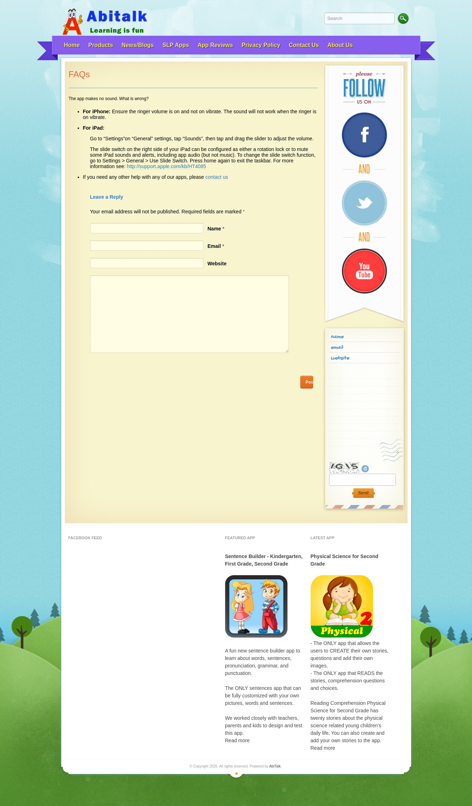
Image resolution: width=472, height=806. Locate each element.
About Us (340, 45)
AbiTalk (275, 766)
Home (72, 45)
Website (217, 263)
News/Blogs (137, 45)
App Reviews (215, 45)
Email (216, 246)
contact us (217, 177)
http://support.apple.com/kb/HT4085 (166, 166)
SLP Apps (175, 45)
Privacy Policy (261, 45)
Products (100, 45)
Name (216, 229)
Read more (237, 740)
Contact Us (304, 45)
